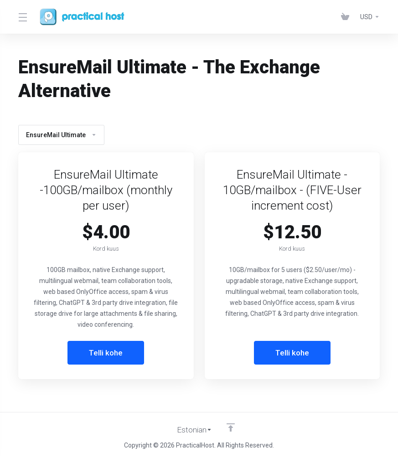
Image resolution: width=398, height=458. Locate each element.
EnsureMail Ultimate (61, 135)
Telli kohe (106, 352)
